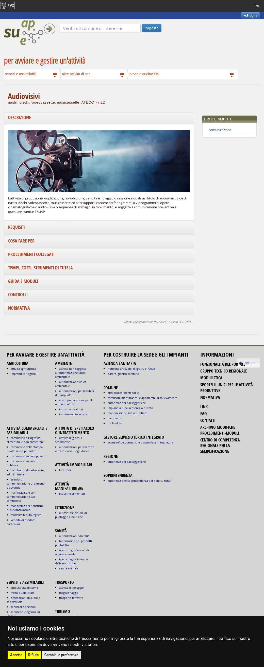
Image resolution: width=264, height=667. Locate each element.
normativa (210, 397)
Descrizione (19, 117)
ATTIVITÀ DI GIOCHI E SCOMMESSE (68, 440)
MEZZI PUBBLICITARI (22, 593)
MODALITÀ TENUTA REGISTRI (26, 515)
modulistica (211, 378)
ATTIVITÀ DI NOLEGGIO (71, 587)
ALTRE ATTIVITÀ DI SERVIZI (25, 587)
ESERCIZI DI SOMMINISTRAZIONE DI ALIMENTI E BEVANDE (26, 483)
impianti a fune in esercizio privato (130, 408)
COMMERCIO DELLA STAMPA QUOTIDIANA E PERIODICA (25, 449)
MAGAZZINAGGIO (68, 593)
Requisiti (16, 227)
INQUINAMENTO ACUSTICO (74, 414)
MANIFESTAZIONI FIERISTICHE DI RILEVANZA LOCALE (25, 508)
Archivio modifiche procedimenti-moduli (219, 430)
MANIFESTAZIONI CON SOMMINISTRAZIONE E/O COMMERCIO (21, 497)
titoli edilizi (115, 423)
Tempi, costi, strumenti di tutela (40, 268)
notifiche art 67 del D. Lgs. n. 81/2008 (131, 368)
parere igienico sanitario (123, 374)
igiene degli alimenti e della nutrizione (71, 561)
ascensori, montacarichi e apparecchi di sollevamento (142, 398)
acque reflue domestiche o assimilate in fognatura (140, 442)
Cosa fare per (21, 241)
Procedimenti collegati (31, 254)
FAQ (203, 413)
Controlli (18, 294)
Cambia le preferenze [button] (61, 655)
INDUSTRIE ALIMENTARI (72, 493)
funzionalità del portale (222, 364)
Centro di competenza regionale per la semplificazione (220, 445)
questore (15, 212)
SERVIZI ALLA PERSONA (23, 607)
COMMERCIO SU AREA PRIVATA (28, 456)
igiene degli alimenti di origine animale (72, 552)
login (250, 15)
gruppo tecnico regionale (223, 371)
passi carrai (115, 418)
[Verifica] (100, 28)
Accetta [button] (16, 655)
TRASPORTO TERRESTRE (71, 598)
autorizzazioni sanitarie (74, 536)
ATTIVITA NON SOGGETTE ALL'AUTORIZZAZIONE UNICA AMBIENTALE (70, 373)
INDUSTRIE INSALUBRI (71, 409)
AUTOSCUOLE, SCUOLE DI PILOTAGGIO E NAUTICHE (71, 515)
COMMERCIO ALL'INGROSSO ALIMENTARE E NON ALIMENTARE (25, 440)
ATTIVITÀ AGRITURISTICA (23, 368)
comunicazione (220, 130)
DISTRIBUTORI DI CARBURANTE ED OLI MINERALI (25, 472)
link (204, 407)
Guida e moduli (23, 281)
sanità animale (68, 568)
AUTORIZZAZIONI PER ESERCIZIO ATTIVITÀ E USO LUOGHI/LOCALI (74, 449)
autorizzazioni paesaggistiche (127, 403)
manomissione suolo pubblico (127, 413)
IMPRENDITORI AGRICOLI (24, 374)
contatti (208, 420)
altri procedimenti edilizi (123, 393)
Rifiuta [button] (33, 655)
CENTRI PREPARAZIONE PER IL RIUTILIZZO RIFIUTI (73, 402)
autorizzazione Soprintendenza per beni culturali (139, 481)
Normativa (19, 308)
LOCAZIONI (65, 470)
